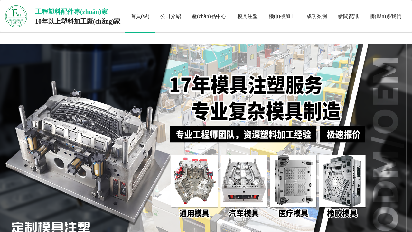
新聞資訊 (348, 16)
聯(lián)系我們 (385, 16)
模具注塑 (247, 16)
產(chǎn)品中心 (209, 16)
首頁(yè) (140, 16)
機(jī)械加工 (282, 16)
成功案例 (316, 16)
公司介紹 (170, 16)
